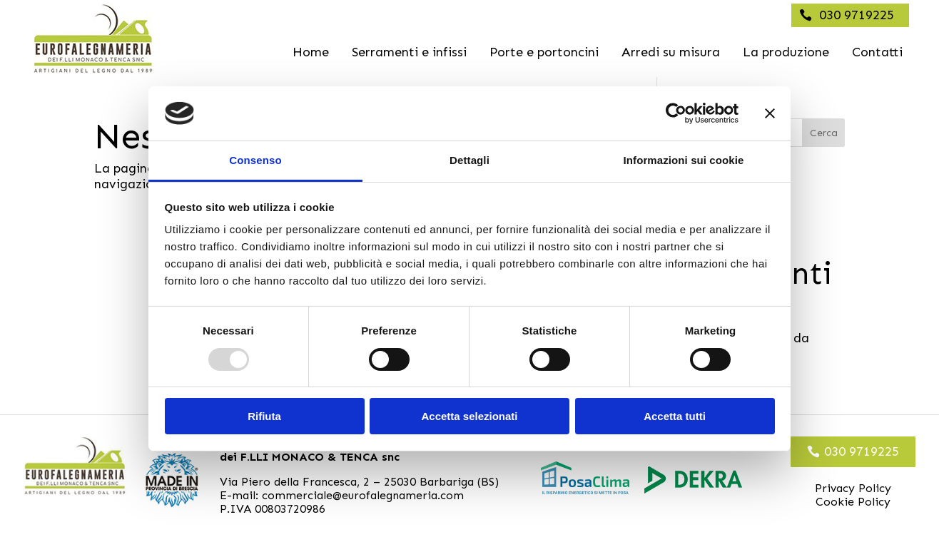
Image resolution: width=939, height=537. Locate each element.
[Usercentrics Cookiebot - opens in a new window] (676, 113)
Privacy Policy (853, 488)
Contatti (877, 52)
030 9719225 (856, 15)
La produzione (786, 52)
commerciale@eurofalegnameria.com (363, 495)
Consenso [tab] (255, 160)
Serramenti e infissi (409, 52)
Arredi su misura (670, 52)
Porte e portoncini (544, 52)
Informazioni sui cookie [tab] (684, 160)
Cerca (824, 133)
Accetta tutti (675, 416)
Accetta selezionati (469, 416)
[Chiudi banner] (770, 113)
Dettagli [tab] (469, 160)
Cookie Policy (853, 501)
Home (311, 52)
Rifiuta (264, 416)
